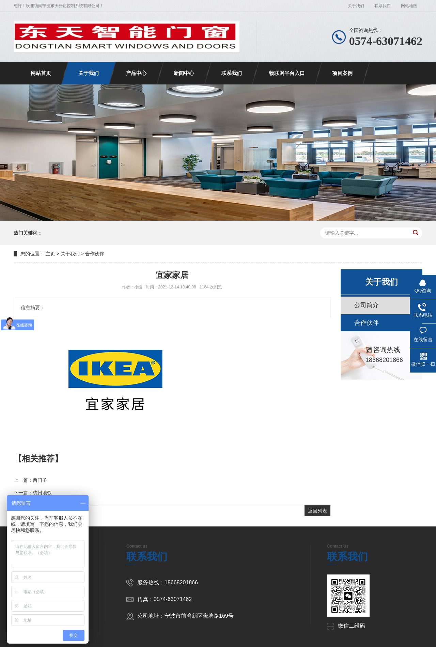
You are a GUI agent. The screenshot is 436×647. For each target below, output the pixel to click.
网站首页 (41, 73)
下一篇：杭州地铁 (33, 492)
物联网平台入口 (287, 73)
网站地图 (409, 5)
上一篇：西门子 (30, 480)
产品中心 (136, 73)
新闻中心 (184, 73)
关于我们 (356, 5)
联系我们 (382, 5)
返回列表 (317, 511)
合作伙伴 (94, 253)
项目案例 (342, 73)
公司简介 (366, 305)
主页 (50, 253)
